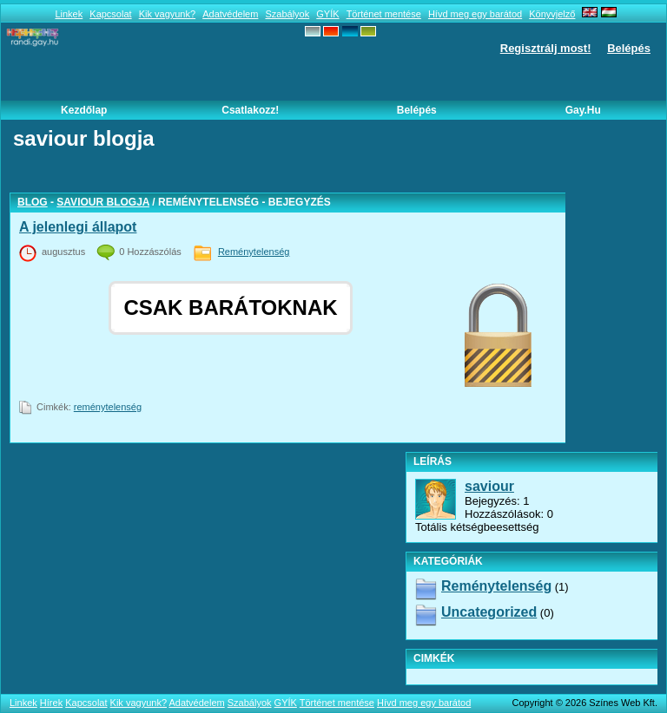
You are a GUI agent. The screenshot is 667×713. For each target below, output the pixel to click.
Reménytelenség (254, 251)
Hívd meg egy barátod (475, 14)
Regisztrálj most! (545, 48)
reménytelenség (108, 407)
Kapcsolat (110, 14)
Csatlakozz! (250, 110)
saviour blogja (102, 202)
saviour (489, 486)
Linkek (69, 14)
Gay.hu (583, 110)
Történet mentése (384, 14)
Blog (32, 202)
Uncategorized (489, 612)
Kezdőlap (84, 110)
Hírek (51, 702)
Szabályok (287, 14)
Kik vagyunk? (167, 14)
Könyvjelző (552, 14)
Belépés (628, 48)
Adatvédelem (230, 14)
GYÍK (327, 14)
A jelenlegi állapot (77, 226)
